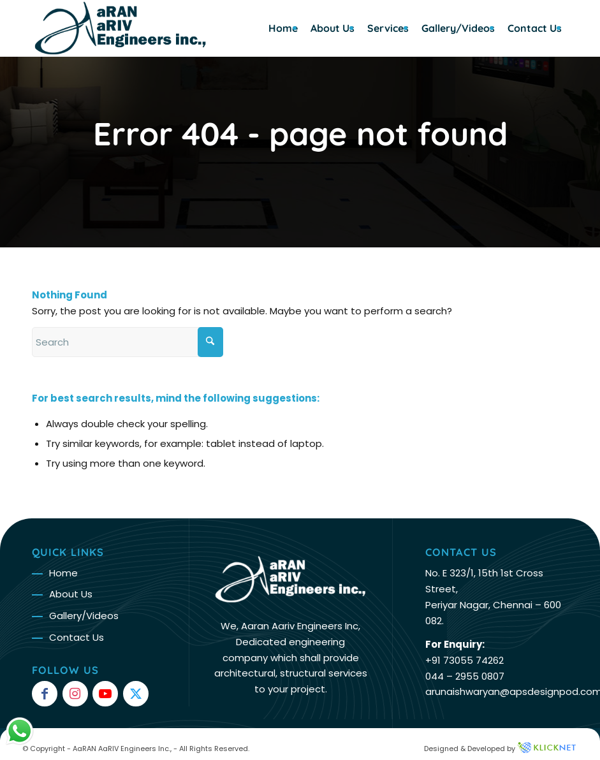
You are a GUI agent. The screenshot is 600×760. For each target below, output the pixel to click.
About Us (70, 594)
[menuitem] (283, 28)
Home (63, 573)
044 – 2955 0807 (464, 676)
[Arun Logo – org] (120, 28)
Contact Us (76, 637)
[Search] (127, 342)
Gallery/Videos (84, 615)
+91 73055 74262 (464, 660)
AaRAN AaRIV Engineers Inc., (122, 748)
